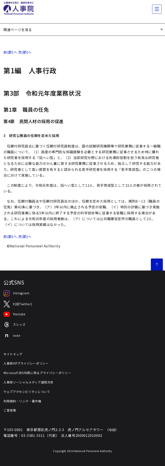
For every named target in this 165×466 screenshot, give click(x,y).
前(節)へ (10, 52)
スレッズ (14, 324)
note (11, 335)
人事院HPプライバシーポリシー (26, 363)
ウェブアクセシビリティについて (26, 391)
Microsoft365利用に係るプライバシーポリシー (37, 373)
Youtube (14, 314)
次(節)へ (25, 52)
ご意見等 (9, 410)
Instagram (16, 293)
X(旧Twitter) (17, 304)
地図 (112, 430)
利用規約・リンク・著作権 (22, 401)
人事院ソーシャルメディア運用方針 (28, 382)
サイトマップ (12, 354)
